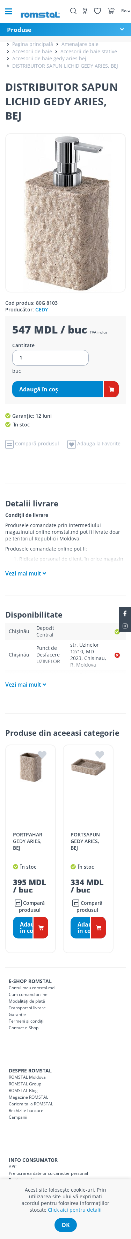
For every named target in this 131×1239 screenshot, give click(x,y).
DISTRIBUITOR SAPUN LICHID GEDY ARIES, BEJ (65, 65)
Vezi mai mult (23, 573)
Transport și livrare (27, 1008)
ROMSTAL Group (25, 1084)
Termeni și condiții (26, 1021)
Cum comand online (28, 994)
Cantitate (23, 345)
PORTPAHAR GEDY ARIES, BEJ (27, 841)
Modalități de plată (27, 1001)
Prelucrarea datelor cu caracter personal (48, 1173)
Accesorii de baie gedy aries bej (49, 58)
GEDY (41, 309)
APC (13, 1167)
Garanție (17, 1014)
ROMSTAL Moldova (27, 1077)
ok (65, 1225)
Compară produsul (30, 906)
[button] (122, 11)
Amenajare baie (80, 44)
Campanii (18, 1117)
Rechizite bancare (26, 1110)
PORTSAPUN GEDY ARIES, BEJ (85, 841)
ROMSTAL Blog (23, 1090)
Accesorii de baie (32, 51)
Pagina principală (32, 44)
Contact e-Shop (23, 1028)
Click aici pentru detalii (75, 1209)
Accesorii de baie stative (88, 51)
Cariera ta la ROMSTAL (31, 1104)
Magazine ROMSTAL (28, 1097)
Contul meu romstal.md (31, 988)
